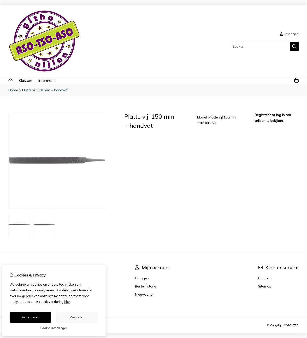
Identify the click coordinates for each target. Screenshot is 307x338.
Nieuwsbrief (144, 294)
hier (67, 302)
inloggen (289, 34)
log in (280, 115)
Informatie (47, 80)
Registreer (263, 115)
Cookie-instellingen (54, 328)
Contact (264, 278)
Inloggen (142, 278)
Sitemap (265, 286)
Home (13, 90)
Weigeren (77, 317)
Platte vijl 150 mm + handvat (44, 90)
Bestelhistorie (145, 286)
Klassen (25, 80)
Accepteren (30, 317)
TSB (296, 325)
